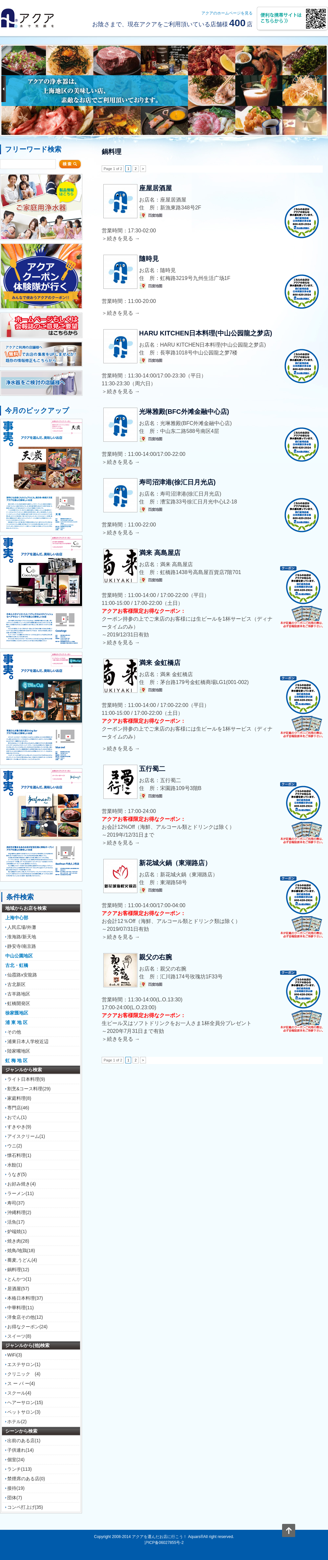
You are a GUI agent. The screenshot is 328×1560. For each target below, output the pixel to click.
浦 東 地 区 (16, 1022)
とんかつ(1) (19, 1279)
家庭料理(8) (19, 1098)
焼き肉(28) (18, 1241)
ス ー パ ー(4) (21, 1383)
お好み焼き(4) (21, 1183)
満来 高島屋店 (159, 552)
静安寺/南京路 (21, 946)
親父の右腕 (155, 957)
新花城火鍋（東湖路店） (175, 862)
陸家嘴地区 (18, 1051)
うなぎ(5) (17, 1174)
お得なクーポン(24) (27, 1326)
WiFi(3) (14, 1354)
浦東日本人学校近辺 (28, 1041)
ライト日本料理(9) (26, 1079)
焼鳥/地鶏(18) (21, 1250)
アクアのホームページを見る (227, 13)
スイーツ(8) (19, 1336)
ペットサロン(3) (23, 1412)
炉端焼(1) (17, 1231)
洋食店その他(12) (25, 1317)
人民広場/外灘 (21, 927)
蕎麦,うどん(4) (22, 1260)
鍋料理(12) (18, 1269)
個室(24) (16, 1459)
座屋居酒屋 (155, 188)
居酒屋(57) (18, 1288)
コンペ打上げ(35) (25, 1507)
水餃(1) (14, 1164)
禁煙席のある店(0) (26, 1478)
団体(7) (14, 1497)
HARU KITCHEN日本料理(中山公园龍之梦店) (205, 333)
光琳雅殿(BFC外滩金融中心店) (184, 411)
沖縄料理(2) (19, 1212)
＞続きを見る (121, 238)
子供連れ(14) (20, 1450)
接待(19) (16, 1488)
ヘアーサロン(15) (25, 1402)
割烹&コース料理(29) (29, 1088)
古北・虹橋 (16, 965)
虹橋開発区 (18, 1003)
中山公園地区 (19, 955)
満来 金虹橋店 (159, 662)
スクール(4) (19, 1393)
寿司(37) (16, 1203)
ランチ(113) (19, 1469)
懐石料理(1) (19, 1155)
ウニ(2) (14, 1145)
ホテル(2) (17, 1421)
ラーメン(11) (20, 1193)
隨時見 (149, 258)
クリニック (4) (23, 1374)
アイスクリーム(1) (26, 1136)
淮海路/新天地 (21, 936)
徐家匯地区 (16, 1012)
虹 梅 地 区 (16, 1060)
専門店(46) (18, 1107)
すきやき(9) (19, 1126)
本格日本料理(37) (25, 1298)
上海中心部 (16, 917)
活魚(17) (16, 1222)
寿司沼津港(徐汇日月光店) (177, 482)
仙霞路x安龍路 (22, 974)
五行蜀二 (152, 768)
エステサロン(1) (23, 1364)
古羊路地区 (18, 993)
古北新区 (16, 984)
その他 (14, 1032)
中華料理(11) (20, 1307)
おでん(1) (17, 1117)
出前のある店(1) (23, 1440)
